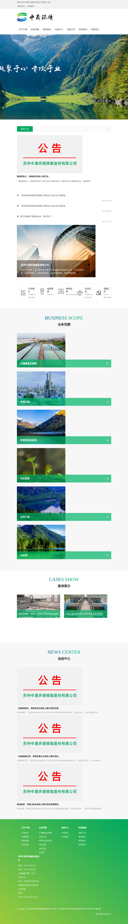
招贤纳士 (95, 29)
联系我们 (83, 29)
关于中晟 (23, 29)
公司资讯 (65, 833)
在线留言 (31, 6)
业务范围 (35, 29)
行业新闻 (65, 837)
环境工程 (42, 837)
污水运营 (42, 845)
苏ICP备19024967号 (103, 914)
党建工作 (71, 29)
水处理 (41, 852)
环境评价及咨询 (45, 841)
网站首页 (21, 6)
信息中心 (59, 29)
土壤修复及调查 (45, 833)
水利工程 (42, 849)
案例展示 (47, 29)
